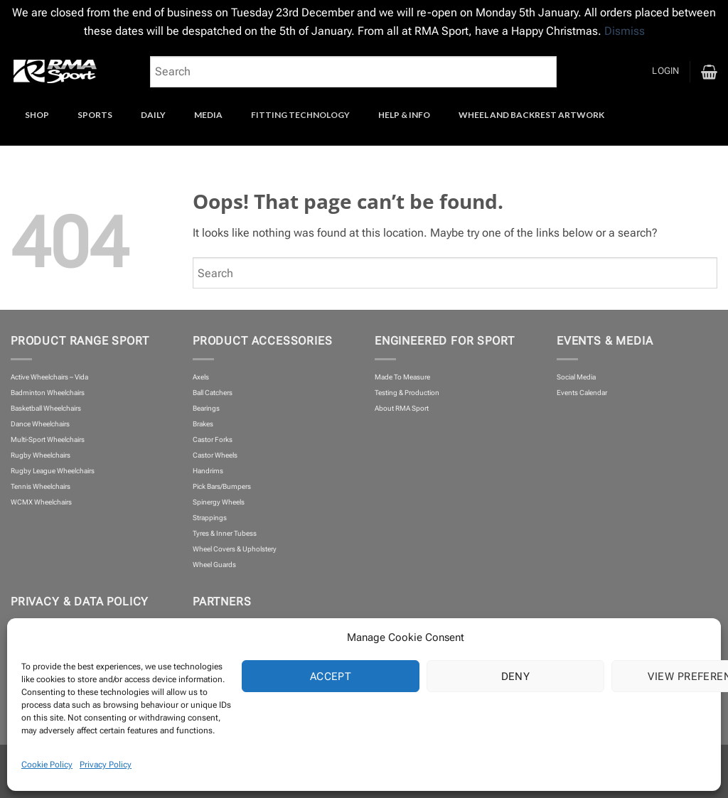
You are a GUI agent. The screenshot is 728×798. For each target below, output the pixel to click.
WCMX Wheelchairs (41, 502)
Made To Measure (402, 377)
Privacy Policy (106, 765)
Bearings (206, 408)
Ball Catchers (212, 393)
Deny (515, 676)
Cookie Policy (47, 765)
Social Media (576, 377)
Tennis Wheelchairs (40, 486)
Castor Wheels (215, 455)
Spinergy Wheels (219, 502)
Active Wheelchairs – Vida (49, 377)
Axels (201, 377)
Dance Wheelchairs (40, 424)
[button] (665, 71)
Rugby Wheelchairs (40, 455)
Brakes (203, 424)
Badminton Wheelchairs (48, 393)
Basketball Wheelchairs (46, 408)
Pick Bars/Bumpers (222, 486)
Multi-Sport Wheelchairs (48, 439)
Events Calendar (582, 393)
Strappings (210, 518)
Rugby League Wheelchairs (53, 471)
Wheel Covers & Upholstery (235, 549)
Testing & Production (407, 393)
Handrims (208, 471)
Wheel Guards (214, 564)
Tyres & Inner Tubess (225, 533)
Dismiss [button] (624, 31)
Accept (331, 676)
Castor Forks (212, 439)
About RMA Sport (402, 408)
